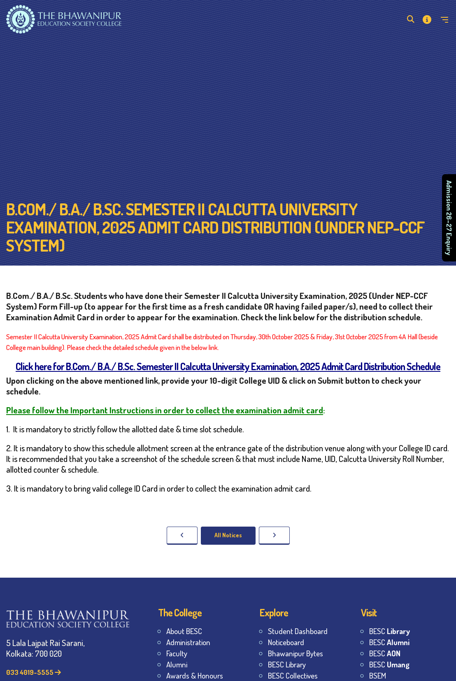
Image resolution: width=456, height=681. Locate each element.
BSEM (377, 675)
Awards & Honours (194, 675)
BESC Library (287, 664)
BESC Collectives (293, 675)
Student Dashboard (298, 631)
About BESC (184, 631)
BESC (389, 631)
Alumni (176, 664)
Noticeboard (286, 642)
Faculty (176, 653)
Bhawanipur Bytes (295, 653)
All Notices (228, 535)
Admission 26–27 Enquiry (449, 218)
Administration (188, 642)
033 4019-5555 (33, 672)
